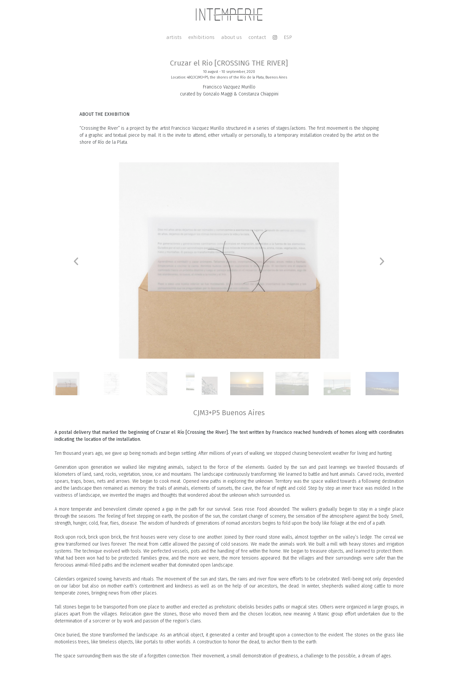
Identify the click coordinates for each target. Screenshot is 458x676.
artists (174, 37)
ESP (288, 37)
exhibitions (201, 37)
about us (231, 37)
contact (257, 37)
